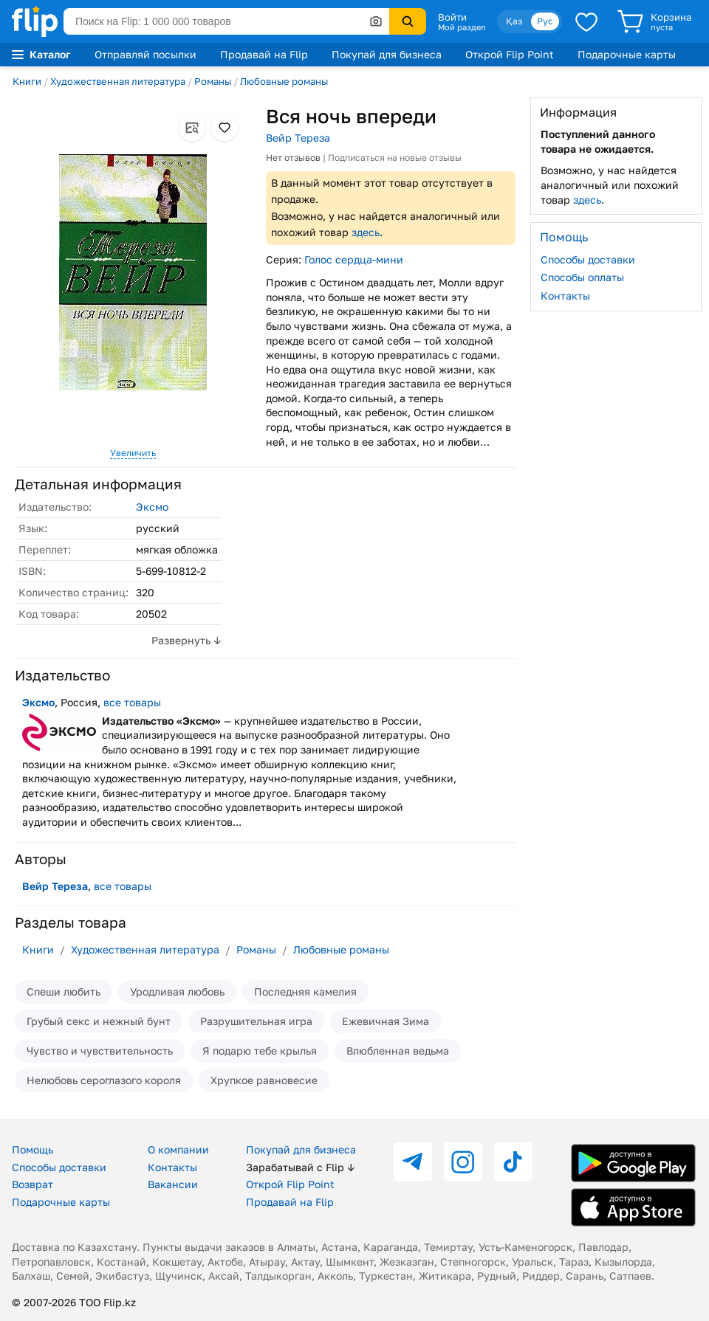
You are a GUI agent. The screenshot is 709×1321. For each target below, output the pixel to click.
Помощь (32, 1149)
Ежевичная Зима (385, 1021)
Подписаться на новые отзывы (395, 157)
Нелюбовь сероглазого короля (104, 1080)
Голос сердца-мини (353, 259)
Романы (212, 81)
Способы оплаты (582, 277)
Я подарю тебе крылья (259, 1050)
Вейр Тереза (298, 137)
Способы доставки (588, 259)
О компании (178, 1149)
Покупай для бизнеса (387, 54)
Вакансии (173, 1184)
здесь (366, 232)
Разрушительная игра (256, 1021)
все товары (132, 702)
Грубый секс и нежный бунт (99, 1021)
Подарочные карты (627, 54)
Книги (27, 81)
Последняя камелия (305, 991)
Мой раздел (461, 27)
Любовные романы (284, 81)
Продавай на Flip (264, 54)
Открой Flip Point (509, 54)
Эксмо (152, 506)
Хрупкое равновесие (264, 1080)
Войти (452, 17)
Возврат (32, 1184)
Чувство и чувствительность (100, 1050)
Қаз (514, 21)
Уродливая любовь (177, 991)
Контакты (565, 295)
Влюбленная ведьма (397, 1050)
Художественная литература (117, 81)
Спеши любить (63, 991)
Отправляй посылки (145, 54)
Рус (545, 21)
